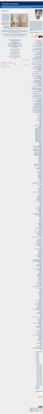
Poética (40, 302)
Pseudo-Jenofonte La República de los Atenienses (37, 310)
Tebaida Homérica (38, 329)
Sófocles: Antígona (38, 326)
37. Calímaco (39, 84)
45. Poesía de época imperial (37, 95)
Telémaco (40, 331)
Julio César (39, 257)
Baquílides (39, 157)
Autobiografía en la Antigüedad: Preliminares (37, 156)
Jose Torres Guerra (39, 407)
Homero (40, 246)
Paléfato (40, 293)
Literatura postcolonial (38, 265)
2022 (37, 356)
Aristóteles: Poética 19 (38, 135)
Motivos (40, 280)
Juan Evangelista (39, 256)
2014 (37, 361)
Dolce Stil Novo (39, 197)
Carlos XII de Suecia (38, 168)
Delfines (40, 185)
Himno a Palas (39, 241)
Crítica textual (39, 178)
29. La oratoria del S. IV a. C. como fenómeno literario (37, 75)
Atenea (40, 144)
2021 (37, 357)
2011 (37, 386)
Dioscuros (40, 195)
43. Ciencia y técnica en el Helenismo (37, 91)
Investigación (39, 250)
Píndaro (40, 296)
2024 (37, 354)
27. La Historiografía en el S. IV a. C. (37, 71)
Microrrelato (39, 276)
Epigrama (40, 209)
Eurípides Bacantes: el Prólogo (37, 213)
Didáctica (40, 190)
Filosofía (40, 220)
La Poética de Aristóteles (37, 259)
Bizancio (40, 160)
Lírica (40, 263)
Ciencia (40, 173)
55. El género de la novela (37, 106)
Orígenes (40, 290)
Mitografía (40, 278)
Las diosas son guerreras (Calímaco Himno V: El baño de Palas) (37, 261)
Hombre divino (39, 245)
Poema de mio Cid (38, 300)
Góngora (40, 226)
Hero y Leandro (39, 234)
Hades (40, 229)
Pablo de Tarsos (39, 292)
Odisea (40, 289)
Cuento (40, 180)
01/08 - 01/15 (39, 384)
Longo (40, 266)
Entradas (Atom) (7, 66)
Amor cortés (39, 117)
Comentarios (38, 394)
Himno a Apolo (39, 239)
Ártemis (40, 143)
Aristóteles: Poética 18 (38, 134)
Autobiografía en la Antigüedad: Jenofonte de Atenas (37, 153)
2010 (37, 387)
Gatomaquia (39, 224)
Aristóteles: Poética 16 (38, 133)
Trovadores (39, 340)
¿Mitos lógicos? (39, 41)
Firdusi (40, 221)
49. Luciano (39, 99)
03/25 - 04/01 (39, 375)
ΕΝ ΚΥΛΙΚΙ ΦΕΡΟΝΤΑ (38, 348)
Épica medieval (39, 206)
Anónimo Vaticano (38, 118)
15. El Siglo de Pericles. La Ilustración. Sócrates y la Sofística (37, 57)
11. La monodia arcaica (38, 53)
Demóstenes (39, 189)
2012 (37, 363)
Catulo (40, 170)
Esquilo (40, 211)
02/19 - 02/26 (39, 380)
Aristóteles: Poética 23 (38, 136)
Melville (40, 271)
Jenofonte (40, 254)
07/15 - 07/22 (39, 369)
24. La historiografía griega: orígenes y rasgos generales (37, 69)
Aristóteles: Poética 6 (38, 139)
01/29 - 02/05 (39, 382)
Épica (40, 205)
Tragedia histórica (38, 339)
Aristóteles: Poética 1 (38, 128)
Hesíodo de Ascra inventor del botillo (37, 237)
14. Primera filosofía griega (37, 56)
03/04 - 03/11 (39, 378)
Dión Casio (39, 194)
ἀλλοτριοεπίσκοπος (38, 346)
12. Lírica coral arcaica (38, 54)
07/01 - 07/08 (39, 370)
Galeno (40, 222)
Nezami (40, 283)
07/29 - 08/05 (39, 368)
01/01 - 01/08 (39, 385)
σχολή (40, 349)
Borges (40, 162)
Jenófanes (39, 253)
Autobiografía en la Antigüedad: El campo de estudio (37, 146)
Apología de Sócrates (38, 124)
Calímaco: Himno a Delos (37, 165)
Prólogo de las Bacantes (37, 304)
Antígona (40, 119)
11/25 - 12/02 (39, 364)
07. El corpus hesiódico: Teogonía (36, 49)
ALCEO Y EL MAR (4, 11)
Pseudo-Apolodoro (38, 307)
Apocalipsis (39, 123)
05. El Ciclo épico (38, 47)
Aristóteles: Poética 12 (38, 130)
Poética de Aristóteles (38, 303)
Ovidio (40, 291)
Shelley (40, 321)
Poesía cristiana (39, 301)
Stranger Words (39, 327)
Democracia (39, 188)
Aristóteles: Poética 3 (38, 137)
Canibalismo (39, 166)
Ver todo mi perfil (36, 37)
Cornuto (40, 177)
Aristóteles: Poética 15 (38, 132)
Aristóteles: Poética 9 (38, 141)
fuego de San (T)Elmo (12, 36)
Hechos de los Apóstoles (37, 230)
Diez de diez (39, 191)
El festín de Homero (10, 4)
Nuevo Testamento (38, 288)
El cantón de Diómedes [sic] (37, 201)
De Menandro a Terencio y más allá (37, 183)
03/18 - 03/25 (39, 377)
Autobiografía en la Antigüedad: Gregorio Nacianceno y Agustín (37, 149)
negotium (40, 282)
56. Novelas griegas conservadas (36, 107)
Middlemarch (39, 277)
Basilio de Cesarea (38, 158)
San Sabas (39, 317)
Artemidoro (39, 142)
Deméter (40, 187)
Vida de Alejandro (38, 343)
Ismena (40, 251)
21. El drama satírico (38, 65)
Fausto (40, 217)
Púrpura (40, 311)
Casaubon (39, 169)
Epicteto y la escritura (38, 208)
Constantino (39, 176)
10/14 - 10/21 (39, 365)
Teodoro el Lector (38, 333)
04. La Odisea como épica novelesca (37, 46)
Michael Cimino (39, 275)
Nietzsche (40, 284)
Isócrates (40, 252)
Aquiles (40, 125)
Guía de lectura (39, 228)
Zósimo (40, 345)
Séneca (40, 319)
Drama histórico (39, 199)
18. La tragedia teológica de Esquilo (37, 62)
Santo (40, 318)
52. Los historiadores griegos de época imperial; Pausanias (37, 103)
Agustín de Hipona (38, 113)
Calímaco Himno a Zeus (38, 164)
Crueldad (40, 179)
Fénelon (40, 219)
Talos (40, 328)
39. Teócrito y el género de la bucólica (37, 86)
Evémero (40, 216)
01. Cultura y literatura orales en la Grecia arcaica (37, 43)
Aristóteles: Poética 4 (38, 138)
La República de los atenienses (36, 260)
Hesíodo (40, 236)
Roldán (40, 314)
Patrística (40, 294)
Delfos (40, 186)
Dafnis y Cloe (39, 181)
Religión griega (39, 312)
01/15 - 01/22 (39, 383)
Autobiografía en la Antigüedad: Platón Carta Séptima (37, 154)
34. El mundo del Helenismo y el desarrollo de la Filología (37, 81)
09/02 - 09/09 (39, 366)
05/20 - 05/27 (39, 373)
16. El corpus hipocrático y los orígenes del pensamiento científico (37, 59)
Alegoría (40, 115)
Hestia (40, 238)
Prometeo (40, 305)
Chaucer (40, 171)
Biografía (40, 159)
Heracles (40, 232)
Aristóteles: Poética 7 (38, 140)
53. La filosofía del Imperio (37, 104)
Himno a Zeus (39, 242)
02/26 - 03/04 (39, 379)
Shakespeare (39, 320)
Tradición (40, 337)
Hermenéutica (39, 233)
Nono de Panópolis (38, 285)
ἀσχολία (40, 347)
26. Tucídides (39, 70)
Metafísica (39, 273)
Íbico (40, 247)
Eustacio (40, 215)
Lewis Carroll (39, 262)
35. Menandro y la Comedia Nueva (36, 82)
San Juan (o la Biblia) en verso (37, 316)
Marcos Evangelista (38, 270)
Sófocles (40, 325)
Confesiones (39, 174)
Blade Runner (39, 161)
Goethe (40, 225)
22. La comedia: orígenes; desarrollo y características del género (36, 67)
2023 (37, 355)
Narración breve (39, 281)
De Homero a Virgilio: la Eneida (36, 182)
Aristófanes (39, 127)
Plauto (40, 298)
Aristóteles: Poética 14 (38, 131)
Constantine (39, 175)
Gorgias (40, 227)
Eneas (40, 203)
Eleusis (40, 202)
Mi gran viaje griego (38, 274)
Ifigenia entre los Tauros (38, 248)
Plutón (40, 299)
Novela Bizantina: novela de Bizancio (37, 286)
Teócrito (40, 332)
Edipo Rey (39, 200)
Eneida (40, 204)
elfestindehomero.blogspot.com (34, 411)
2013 (37, 362)
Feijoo (40, 218)
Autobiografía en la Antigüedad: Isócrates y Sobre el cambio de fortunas (37, 151)
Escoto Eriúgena (39, 210)
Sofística (40, 324)
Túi (40, 341)
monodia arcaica (6, 24)
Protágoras (39, 306)
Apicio (40, 122)
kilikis (40, 258)
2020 (37, 358)
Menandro (39, 272)
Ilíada (40, 249)
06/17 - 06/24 (39, 371)
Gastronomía (39, 223)
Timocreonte (39, 336)
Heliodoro (40, 231)
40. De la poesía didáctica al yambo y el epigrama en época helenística (37, 88)
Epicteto (40, 207)
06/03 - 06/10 (39, 372)
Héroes (40, 235)
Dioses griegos (39, 196)
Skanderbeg (39, 322)
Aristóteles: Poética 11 (38, 129)
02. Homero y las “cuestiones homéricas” (38, 44)
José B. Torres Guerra (25, 59)
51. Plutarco (39, 102)
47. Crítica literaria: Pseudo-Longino (37, 96)
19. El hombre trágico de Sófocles (36, 63)
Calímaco (40, 163)
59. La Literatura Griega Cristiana (36, 111)
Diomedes (39, 193)
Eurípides (40, 212)
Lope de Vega (39, 267)
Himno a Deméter (38, 240)
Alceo (40, 114)
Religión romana (39, 313)
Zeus (40, 344)
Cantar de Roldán (38, 167)
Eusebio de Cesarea (38, 214)
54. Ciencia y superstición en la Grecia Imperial (37, 105)
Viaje (40, 342)
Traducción (39, 338)
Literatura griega (39, 264)
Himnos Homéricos (38, 243)
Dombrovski (39, 198)
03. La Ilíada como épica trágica (36, 45)
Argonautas (39, 126)
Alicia (40, 116)
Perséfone (39, 295)
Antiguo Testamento (38, 120)
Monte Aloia (39, 279)
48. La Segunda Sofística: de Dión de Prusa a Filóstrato (37, 98)
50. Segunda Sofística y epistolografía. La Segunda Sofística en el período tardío (37, 101)
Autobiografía (39, 145)
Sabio (40, 315)
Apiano (40, 121)
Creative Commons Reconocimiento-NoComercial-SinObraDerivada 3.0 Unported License (36, 409)
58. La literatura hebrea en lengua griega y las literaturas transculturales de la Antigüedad (37, 110)
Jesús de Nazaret (38, 255)
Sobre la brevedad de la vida (37, 323)
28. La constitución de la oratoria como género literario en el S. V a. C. (37, 73)
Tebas (40, 330)
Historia (40, 244)
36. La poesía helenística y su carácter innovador (38, 83)
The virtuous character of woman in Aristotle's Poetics (37, 335)
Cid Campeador (39, 172)
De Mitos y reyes (39, 184)
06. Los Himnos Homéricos (37, 48)
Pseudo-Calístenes (38, 308)
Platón (40, 297)
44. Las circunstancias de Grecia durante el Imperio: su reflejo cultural (37, 93)
